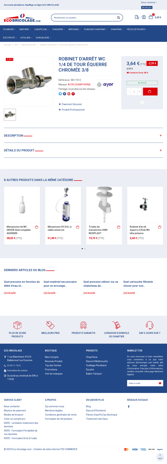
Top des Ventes (53, 365)
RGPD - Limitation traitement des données (21, 425)
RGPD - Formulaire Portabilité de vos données (20, 432)
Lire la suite (10, 292)
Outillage (25, 38)
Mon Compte (52, 357)
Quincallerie (42, 38)
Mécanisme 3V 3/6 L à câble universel (60, 228)
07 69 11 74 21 (14, 365)
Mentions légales (54, 410)
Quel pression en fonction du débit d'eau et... (22, 283)
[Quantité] (134, 91)
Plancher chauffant (94, 29)
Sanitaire (24, 29)
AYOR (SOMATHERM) (79, 84)
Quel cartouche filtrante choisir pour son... (138, 283)
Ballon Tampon (94, 373)
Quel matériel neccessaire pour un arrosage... (60, 283)
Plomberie (8, 29)
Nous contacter (12, 406)
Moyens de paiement (15, 410)
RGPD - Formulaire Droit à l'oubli (20, 438)
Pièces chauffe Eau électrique (101, 414)
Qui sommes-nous (54, 406)
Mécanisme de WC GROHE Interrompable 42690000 (19, 230)
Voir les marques (54, 373)
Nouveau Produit (53, 361)
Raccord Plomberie (96, 410)
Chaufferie (91, 357)
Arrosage (73, 29)
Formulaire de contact (17, 370)
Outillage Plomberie (96, 365)
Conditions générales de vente (61, 414)
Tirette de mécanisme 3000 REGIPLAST (98, 230)
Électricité (9, 38)
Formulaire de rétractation (58, 419)
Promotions (51, 369)
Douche (90, 369)
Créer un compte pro (14, 419)
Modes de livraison (13, 414)
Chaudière (57, 29)
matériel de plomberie (23, 5)
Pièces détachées (136, 29)
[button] (82, 248)
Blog (88, 406)
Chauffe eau (40, 29)
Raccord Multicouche (97, 361)
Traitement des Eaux (97, 419)
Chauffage (116, 29)
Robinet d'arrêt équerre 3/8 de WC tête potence (140, 230)
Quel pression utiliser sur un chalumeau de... (100, 283)
